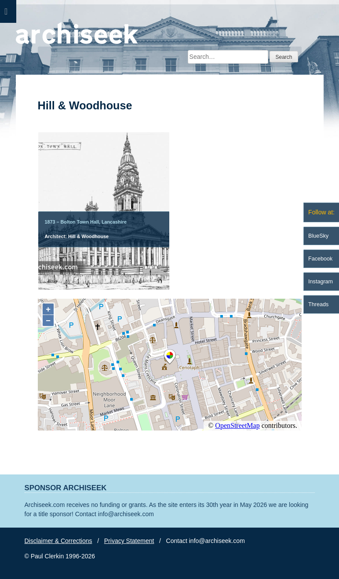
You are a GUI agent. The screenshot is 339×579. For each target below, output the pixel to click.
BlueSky (318, 236)
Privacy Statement (129, 540)
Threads (318, 304)
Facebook (320, 259)
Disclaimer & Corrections (58, 540)
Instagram (320, 282)
